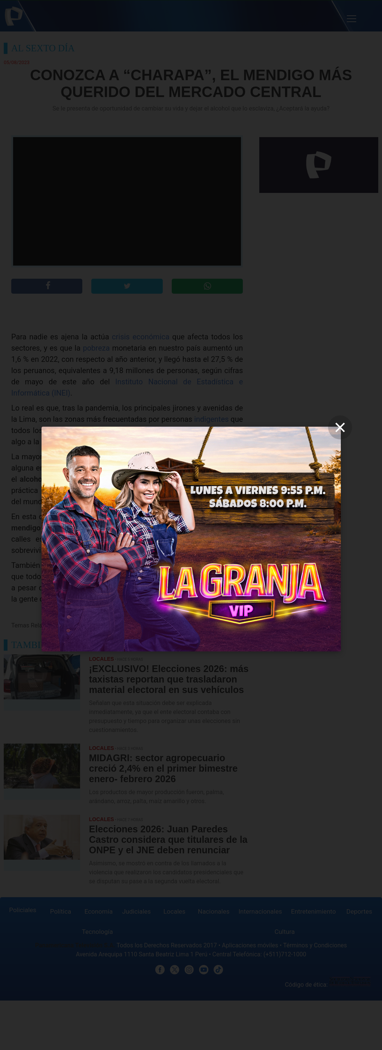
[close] (340, 427)
